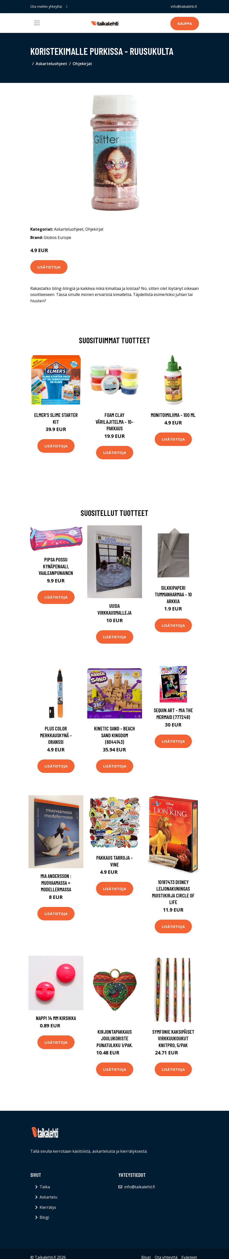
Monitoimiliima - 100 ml (173, 415)
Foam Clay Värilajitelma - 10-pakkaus (114, 421)
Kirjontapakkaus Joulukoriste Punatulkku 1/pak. (115, 1038)
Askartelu (48, 1197)
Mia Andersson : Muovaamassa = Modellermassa (56, 882)
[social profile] (66, 6)
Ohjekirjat (82, 63)
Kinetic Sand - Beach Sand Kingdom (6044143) (114, 735)
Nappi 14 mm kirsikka (56, 1018)
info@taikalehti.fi (184, 6)
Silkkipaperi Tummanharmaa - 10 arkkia (173, 594)
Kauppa (184, 23)
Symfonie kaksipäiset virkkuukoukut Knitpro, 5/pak (173, 1038)
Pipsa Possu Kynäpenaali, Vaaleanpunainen (56, 566)
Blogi (44, 1217)
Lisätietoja (48, 267)
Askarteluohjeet (51, 63)
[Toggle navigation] (37, 23)
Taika (45, 1187)
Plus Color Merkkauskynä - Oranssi (56, 735)
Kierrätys (48, 1207)
